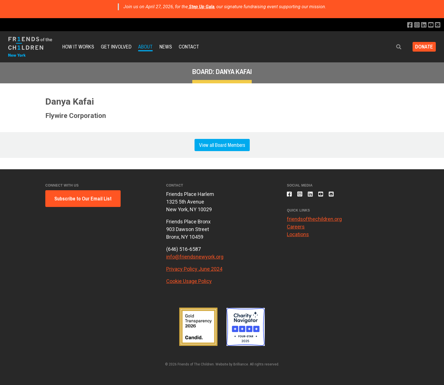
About (145, 46)
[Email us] (437, 25)
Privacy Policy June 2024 (194, 269)
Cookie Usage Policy (189, 281)
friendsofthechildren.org (314, 222)
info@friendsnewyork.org (194, 257)
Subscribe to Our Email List (83, 198)
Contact (189, 46)
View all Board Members (222, 145)
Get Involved (116, 46)
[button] (395, 47)
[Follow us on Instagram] (414, 25)
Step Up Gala (201, 6)
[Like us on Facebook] (406, 25)
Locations (298, 237)
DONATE (422, 46)
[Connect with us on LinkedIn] (422, 25)
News (165, 46)
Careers (296, 229)
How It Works (78, 46)
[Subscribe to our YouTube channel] (429, 25)
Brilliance (240, 364)
